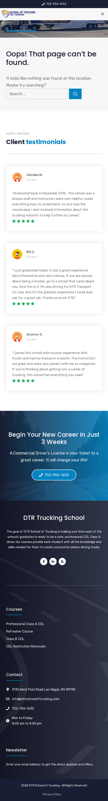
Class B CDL (15, 639)
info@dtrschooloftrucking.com (35, 699)
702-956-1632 (23, 708)
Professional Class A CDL (25, 624)
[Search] (75, 94)
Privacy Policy (52, 794)
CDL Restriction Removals (25, 646)
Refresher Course (19, 631)
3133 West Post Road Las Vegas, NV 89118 (43, 689)
